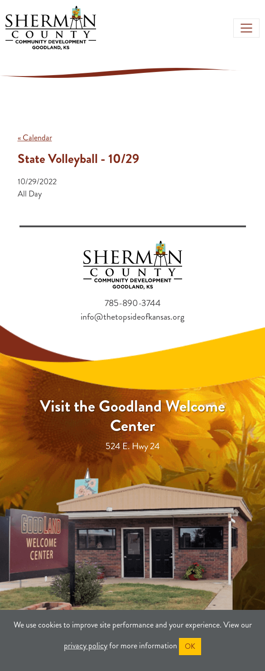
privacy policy (85, 646)
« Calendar (35, 138)
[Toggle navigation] (246, 28)
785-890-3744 (133, 303)
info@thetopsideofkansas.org (132, 316)
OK (190, 646)
